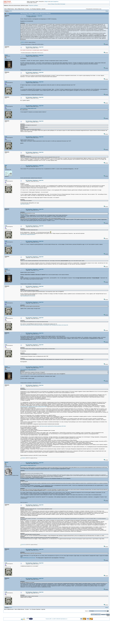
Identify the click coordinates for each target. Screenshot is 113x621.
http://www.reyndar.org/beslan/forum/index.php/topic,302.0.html (33, 406)
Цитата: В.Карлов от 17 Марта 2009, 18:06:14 (28, 369)
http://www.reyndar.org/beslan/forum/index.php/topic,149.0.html (53, 426)
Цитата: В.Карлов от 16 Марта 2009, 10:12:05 (28, 108)
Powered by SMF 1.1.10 (49, 618)
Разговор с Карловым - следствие (38, 8)
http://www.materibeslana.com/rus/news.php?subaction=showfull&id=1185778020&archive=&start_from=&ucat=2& (44, 325)
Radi (6, 165)
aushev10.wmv (23, 544)
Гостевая (27, 8)
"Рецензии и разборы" (33, 5)
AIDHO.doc (23, 42)
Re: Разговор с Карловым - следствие (34, 47)
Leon (6, 81)
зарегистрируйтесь (54, 1)
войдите (46, 1)
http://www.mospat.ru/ (24, 203)
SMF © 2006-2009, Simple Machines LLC (60, 618)
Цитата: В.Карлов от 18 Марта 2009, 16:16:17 (28, 465)
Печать (107, 11)
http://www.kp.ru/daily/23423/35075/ (27, 234)
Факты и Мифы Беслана (9, 8)
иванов (6, 462)
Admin (6, 55)
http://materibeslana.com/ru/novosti (27, 295)
